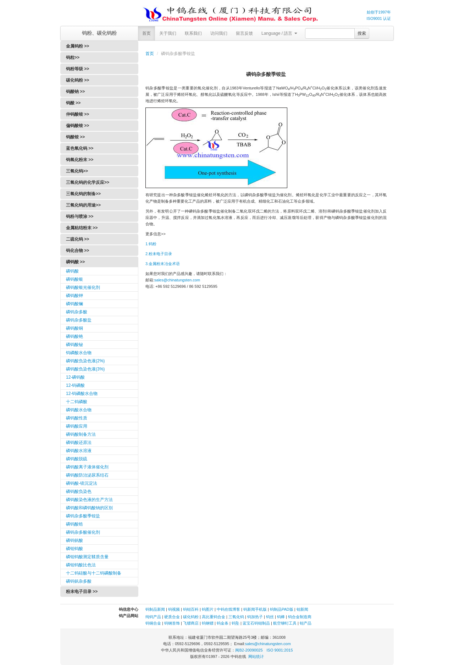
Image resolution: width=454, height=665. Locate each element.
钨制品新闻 (155, 609)
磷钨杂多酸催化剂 (83, 532)
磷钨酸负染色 (79, 491)
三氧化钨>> (77, 171)
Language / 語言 (279, 33)
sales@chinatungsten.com (177, 280)
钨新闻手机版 (255, 609)
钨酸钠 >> (75, 91)
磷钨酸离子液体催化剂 (87, 467)
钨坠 (235, 623)
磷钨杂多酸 (76, 311)
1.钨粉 (150, 244)
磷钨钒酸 (74, 540)
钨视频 (174, 609)
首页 (146, 33)
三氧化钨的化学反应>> (87, 182)
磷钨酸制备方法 (81, 434)
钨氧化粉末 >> (79, 159)
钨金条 (222, 623)
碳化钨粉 (191, 617)
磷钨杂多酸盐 (79, 320)
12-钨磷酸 (75, 385)
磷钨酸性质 (76, 418)
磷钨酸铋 (74, 344)
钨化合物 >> (77, 250)
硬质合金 (172, 617)
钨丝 (270, 617)
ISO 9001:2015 (280, 650)
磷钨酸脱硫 (76, 458)
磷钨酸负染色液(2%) (85, 360)
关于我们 (167, 33)
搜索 (362, 33)
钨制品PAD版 (281, 609)
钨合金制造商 (299, 617)
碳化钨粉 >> (77, 80)
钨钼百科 (191, 609)
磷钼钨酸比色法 (81, 564)
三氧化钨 (236, 617)
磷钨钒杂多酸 (79, 581)
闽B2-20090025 (248, 650)
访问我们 (218, 33)
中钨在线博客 (228, 609)
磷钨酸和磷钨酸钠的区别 (89, 507)
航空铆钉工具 (285, 623)
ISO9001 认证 (379, 18)
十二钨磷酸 (76, 401)
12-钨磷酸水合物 (82, 393)
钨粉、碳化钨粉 (99, 33)
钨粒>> (72, 57)
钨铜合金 (153, 623)
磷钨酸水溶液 (79, 450)
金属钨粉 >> (77, 46)
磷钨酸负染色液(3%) (85, 369)
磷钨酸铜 (74, 328)
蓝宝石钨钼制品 (256, 623)
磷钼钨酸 (74, 548)
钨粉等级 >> (77, 68)
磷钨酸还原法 (79, 442)
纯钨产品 (153, 617)
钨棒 (281, 617)
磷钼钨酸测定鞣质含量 (87, 556)
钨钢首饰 (172, 623)
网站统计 (256, 656)
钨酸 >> (73, 102)
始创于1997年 (379, 12)
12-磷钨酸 (75, 377)
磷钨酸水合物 (79, 409)
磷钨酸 (72, 271)
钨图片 (208, 609)
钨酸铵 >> (75, 136)
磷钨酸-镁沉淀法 (81, 483)
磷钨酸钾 (74, 295)
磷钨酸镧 (74, 303)
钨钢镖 (208, 623)
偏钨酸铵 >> (77, 125)
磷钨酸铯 (74, 336)
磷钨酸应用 (76, 426)
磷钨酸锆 (74, 524)
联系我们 (193, 33)
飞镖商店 (191, 623)
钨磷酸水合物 (79, 352)
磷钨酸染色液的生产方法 (89, 499)
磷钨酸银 (74, 279)
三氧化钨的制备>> (83, 193)
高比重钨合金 (213, 617)
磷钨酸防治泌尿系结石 (87, 475)
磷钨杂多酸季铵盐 (83, 515)
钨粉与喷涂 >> (79, 216)
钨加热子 (255, 617)
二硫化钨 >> (77, 239)
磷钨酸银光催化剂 (83, 287)
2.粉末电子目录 (158, 254)
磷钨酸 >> (75, 261)
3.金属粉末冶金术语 (162, 264)
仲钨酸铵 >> (77, 114)
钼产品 (305, 623)
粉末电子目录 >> (82, 591)
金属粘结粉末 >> (82, 227)
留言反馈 (244, 33)
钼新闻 (302, 609)
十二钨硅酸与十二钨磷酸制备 (93, 573)
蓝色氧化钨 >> (79, 148)
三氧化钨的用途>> (83, 205)
